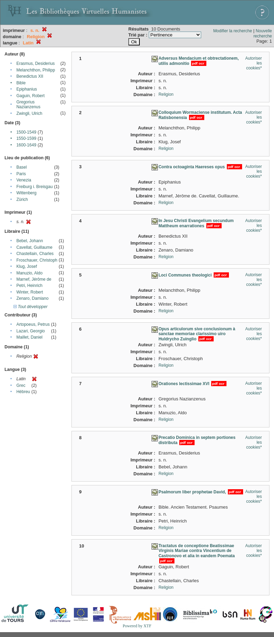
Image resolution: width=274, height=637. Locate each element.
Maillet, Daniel (29, 337)
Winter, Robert (29, 292)
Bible (21, 82)
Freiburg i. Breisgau (34, 186)
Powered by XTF (137, 625)
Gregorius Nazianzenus (28, 104)
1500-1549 (26, 132)
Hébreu (23, 391)
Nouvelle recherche (263, 33)
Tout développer (31, 306)
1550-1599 (26, 138)
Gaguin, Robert (30, 95)
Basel (21, 167)
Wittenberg (26, 192)
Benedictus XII (29, 76)
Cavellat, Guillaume (34, 247)
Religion (166, 94)
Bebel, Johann (29, 240)
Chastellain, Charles (34, 253)
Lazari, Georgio (30, 331)
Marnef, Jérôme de (33, 279)
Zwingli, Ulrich (29, 113)
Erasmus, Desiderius (35, 63)
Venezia (23, 180)
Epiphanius (26, 89)
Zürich (22, 199)
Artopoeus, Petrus (33, 324)
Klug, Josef (26, 266)
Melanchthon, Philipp (35, 70)
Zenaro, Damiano (32, 298)
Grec (20, 385)
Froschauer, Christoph (36, 260)
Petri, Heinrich (29, 285)
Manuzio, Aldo (29, 273)
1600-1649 (26, 145)
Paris (21, 173)
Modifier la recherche (232, 30)
